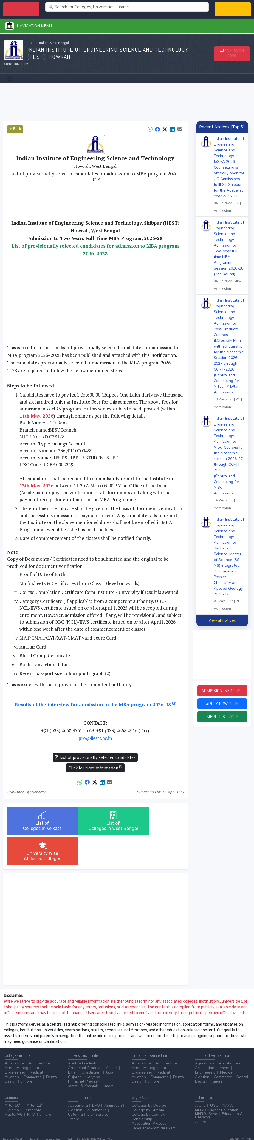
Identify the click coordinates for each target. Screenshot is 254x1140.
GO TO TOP (240, 1114)
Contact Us (24, 1114)
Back (15, 128)
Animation (113, 1080)
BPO (96, 1080)
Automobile (97, 1085)
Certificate (32, 1085)
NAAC (227, 1080)
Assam (112, 1043)
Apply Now (222, 704)
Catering (75, 1089)
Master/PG (14, 1089)
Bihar (72, 1047)
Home (31, 43)
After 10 (13, 1080)
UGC (214, 1080)
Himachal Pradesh (84, 1056)
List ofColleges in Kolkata (36, 821)
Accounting (78, 1080)
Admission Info (222, 691)
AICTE (200, 1080)
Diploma (12, 1085)
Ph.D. (31, 1089)
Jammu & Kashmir (83, 1061)
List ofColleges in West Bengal (95, 823)
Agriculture (14, 1038)
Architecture (39, 1038)
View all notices (222, 620)
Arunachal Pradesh (84, 1043)
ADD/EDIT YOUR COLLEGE (23, 1120)
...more (26, 1056)
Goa (109, 1047)
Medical (36, 1047)
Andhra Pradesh (82, 1038)
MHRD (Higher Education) (217, 1085)
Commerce (32, 1052)
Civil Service (97, 1089)
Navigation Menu (28, 25)
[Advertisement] (127, 101)
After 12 (35, 1080)
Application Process (149, 1098)
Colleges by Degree (149, 1080)
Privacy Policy (65, 1114)
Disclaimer (44, 1114)
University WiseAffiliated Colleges (154, 821)
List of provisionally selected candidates (95, 757)
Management (27, 1043)
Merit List (222, 717)
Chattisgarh (91, 1047)
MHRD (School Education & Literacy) (219, 1090)
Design (11, 1056)
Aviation (12, 1052)
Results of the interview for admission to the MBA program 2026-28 (95, 704)
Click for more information (95, 768)
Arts (8, 1043)
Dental (52, 1052)
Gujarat (74, 1052)
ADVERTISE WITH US (94, 1114)
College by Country (148, 1089)
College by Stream (148, 1085)
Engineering (15, 1047)
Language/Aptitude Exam (154, 1103)
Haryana (92, 1052)
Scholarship (142, 1094)
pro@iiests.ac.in (95, 738)
